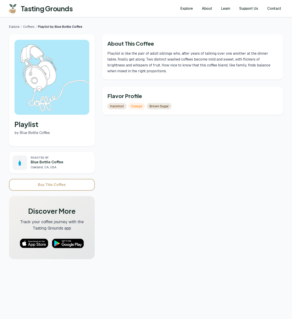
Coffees (28, 27)
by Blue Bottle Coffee (32, 132)
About (207, 8)
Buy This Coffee (52, 184)
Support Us (248, 8)
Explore (186, 8)
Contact (274, 8)
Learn (225, 8)
